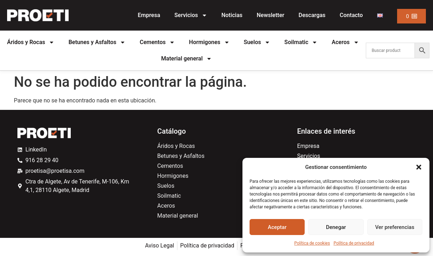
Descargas (312, 15)
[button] (418, 167)
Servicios (191, 15)
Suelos (257, 42)
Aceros (345, 42)
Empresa (149, 15)
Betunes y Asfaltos (97, 42)
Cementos (157, 42)
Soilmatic (301, 42)
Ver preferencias (394, 227)
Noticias (231, 15)
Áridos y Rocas (30, 42)
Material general (186, 58)
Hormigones (209, 42)
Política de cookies (312, 243)
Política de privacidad (353, 243)
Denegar (336, 227)
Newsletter (270, 15)
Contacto (351, 15)
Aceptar (277, 227)
